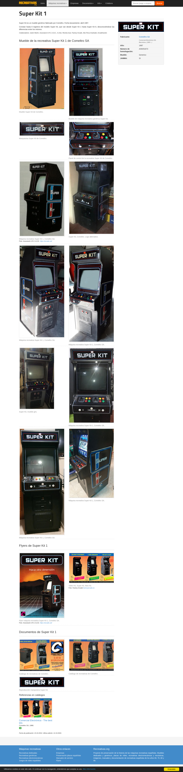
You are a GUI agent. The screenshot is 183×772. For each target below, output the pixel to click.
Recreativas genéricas (28, 755)
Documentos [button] (88, 3)
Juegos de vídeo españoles (30, 761)
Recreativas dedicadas (28, 753)
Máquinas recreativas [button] (58, 3)
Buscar (159, 3)
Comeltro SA (144, 37)
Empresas (75, 3)
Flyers (58, 761)
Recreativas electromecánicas (31, 758)
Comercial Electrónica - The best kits (35, 721)
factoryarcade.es (89, 588)
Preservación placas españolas (68, 755)
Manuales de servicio (64, 758)
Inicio (43, 3)
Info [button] (99, 3)
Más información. (89, 769)
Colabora (109, 3)
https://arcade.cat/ (46, 241)
